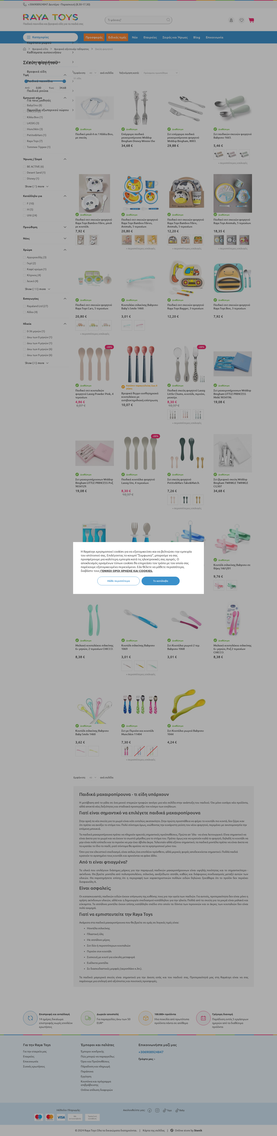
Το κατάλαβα (160, 581)
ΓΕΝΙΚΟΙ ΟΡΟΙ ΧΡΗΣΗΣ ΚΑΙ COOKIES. (126, 570)
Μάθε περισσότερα (118, 581)
